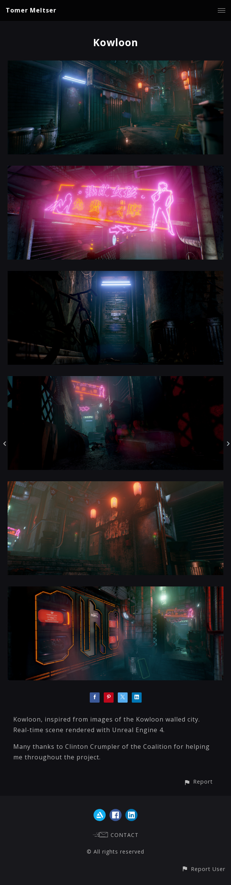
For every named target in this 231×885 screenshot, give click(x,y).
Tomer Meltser (31, 10)
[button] (198, 781)
